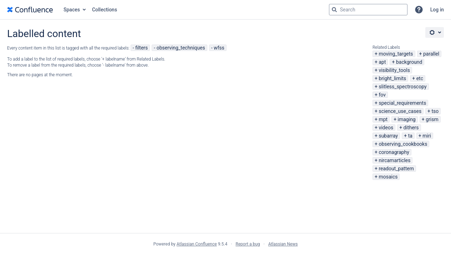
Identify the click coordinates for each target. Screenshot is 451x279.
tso (435, 111)
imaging (407, 119)
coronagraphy (394, 152)
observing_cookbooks (403, 144)
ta (410, 136)
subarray (388, 136)
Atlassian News (283, 244)
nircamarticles (394, 160)
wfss (219, 48)
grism (432, 119)
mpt (383, 119)
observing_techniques (181, 48)
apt (382, 62)
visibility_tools (394, 70)
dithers (411, 127)
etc (419, 78)
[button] (419, 9)
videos (386, 127)
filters (141, 48)
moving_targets (396, 54)
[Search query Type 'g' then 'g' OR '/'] (368, 9)
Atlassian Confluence (197, 244)
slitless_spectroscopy (402, 86)
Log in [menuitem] (437, 9)
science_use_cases (400, 111)
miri (426, 136)
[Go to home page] (30, 9)
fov (382, 95)
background (409, 62)
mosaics (388, 177)
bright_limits (392, 78)
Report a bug (247, 244)
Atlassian (225, 259)
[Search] (334, 9)
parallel (431, 54)
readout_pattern (396, 168)
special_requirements (402, 103)
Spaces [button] (72, 9)
